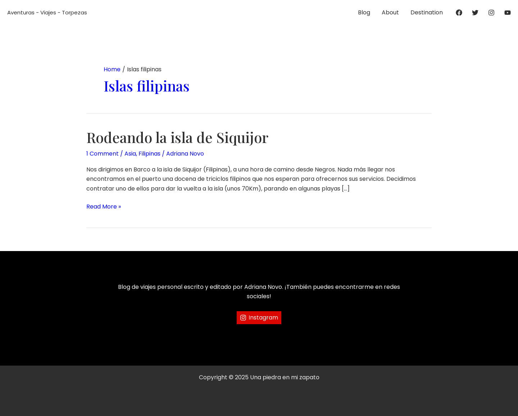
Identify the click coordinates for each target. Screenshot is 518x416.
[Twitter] (475, 12)
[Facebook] (459, 12)
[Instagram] (491, 12)
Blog (364, 12)
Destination (426, 12)
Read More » (103, 206)
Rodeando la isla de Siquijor (177, 137)
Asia (130, 153)
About (390, 12)
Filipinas (149, 153)
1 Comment (102, 153)
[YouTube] (507, 12)
